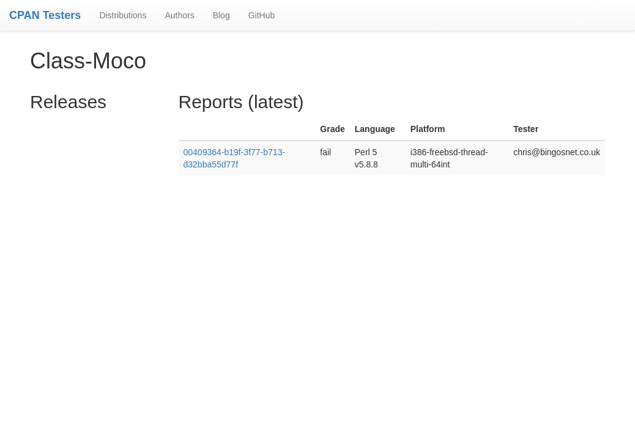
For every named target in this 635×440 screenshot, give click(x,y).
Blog (221, 15)
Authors (179, 15)
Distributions (122, 15)
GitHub (261, 15)
